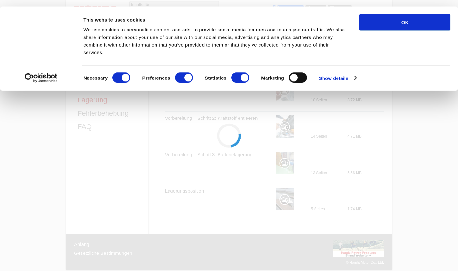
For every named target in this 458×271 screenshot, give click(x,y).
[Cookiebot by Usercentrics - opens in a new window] (41, 72)
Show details (334, 71)
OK (405, 15)
